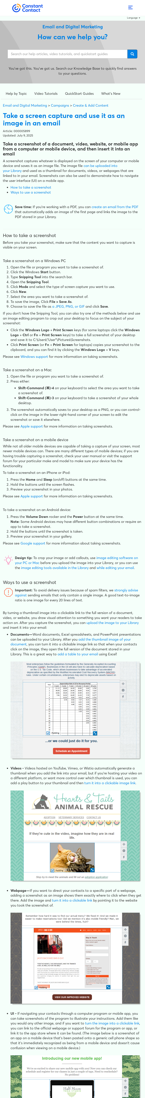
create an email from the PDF (115, 207)
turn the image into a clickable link (112, 1023)
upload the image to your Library (112, 623)
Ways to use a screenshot (31, 192)
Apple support (31, 426)
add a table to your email (78, 654)
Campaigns (60, 105)
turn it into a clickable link (72, 900)
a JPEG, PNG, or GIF (68, 306)
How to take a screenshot (31, 187)
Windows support (34, 356)
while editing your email (115, 568)
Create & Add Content (90, 105)
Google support (32, 543)
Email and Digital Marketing (25, 105)
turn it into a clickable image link (109, 783)
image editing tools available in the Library (55, 568)
